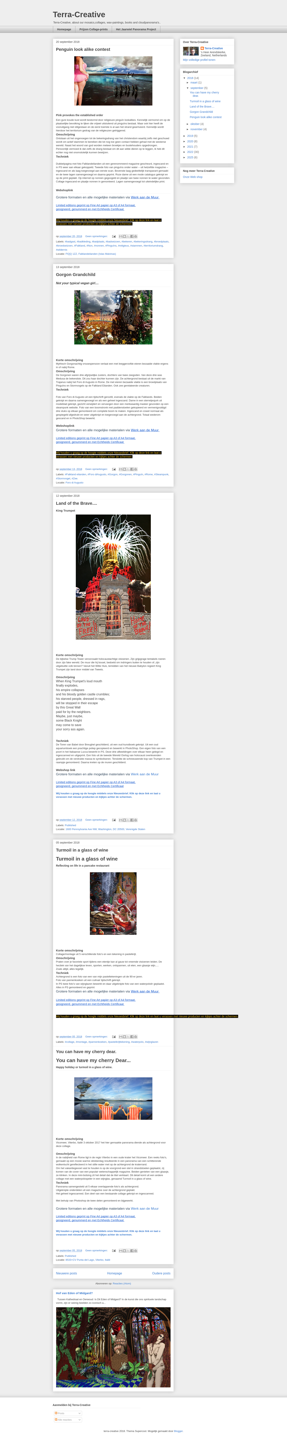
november (196, 129)
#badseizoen (113, 241)
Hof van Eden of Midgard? (74, 1293)
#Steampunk (161, 474)
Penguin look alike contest (83, 49)
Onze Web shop (193, 176)
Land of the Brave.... (76, 503)
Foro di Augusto (74, 482)
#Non (90, 245)
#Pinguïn (138, 474)
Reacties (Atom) (122, 1283)
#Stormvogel (63, 478)
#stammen (136, 245)
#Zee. (75, 478)
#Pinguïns (111, 245)
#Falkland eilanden (75, 474)
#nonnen (99, 245)
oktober (195, 124)
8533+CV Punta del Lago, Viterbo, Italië (88, 1259)
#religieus (123, 245)
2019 (190, 135)
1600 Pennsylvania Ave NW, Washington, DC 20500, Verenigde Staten (105, 829)
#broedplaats (161, 241)
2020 (190, 141)
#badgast (70, 241)
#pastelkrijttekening (119, 1041)
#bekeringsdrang (142, 241)
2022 (190, 151)
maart (194, 82)
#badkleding (83, 241)
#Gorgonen (125, 474)
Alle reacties (63, 1419)
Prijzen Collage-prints (94, 29)
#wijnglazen (151, 1041)
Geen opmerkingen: (96, 236)
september (197, 88)
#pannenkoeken (98, 1041)
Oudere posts (161, 1273)
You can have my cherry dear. (86, 1051)
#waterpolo (137, 1041)
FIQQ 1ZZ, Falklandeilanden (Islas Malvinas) (91, 253)
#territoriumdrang (153, 245)
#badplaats (98, 241)
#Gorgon (113, 474)
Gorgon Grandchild (76, 274)
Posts (59, 1413)
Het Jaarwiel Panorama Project (136, 29)
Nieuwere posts (66, 1273)
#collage (69, 1041)
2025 (190, 157)
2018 (190, 78)
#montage (81, 1041)
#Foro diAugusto (97, 474)
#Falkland (79, 245)
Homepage (64, 29)
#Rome (149, 474)
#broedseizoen (64, 245)
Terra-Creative (79, 14)
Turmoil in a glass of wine (82, 850)
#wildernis (61, 249)
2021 (190, 146)
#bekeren (127, 241)
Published (70, 825)
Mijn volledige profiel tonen (199, 59)
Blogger (178, 1431)
